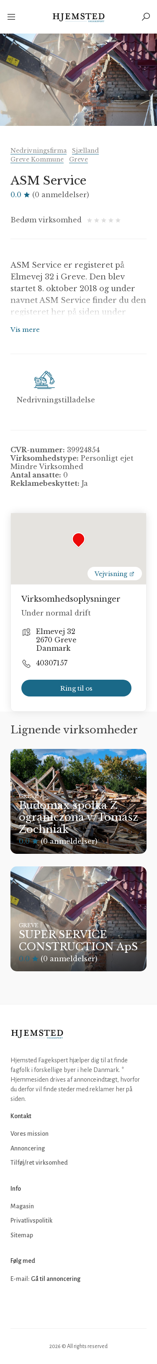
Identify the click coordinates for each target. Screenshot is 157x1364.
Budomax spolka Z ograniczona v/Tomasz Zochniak (78, 817)
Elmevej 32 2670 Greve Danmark (56, 639)
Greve (78, 159)
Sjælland (85, 150)
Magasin (22, 1206)
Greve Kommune (37, 159)
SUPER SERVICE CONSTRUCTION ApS (78, 940)
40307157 (51, 663)
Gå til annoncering (55, 1278)
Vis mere (25, 330)
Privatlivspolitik (31, 1220)
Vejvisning (115, 574)
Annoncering (27, 1148)
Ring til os (76, 688)
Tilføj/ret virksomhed (39, 1162)
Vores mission (29, 1133)
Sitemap (21, 1235)
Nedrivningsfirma (38, 150)
